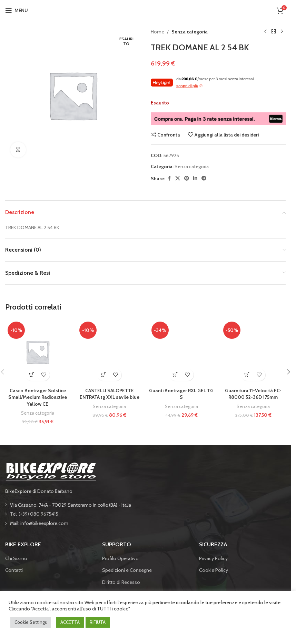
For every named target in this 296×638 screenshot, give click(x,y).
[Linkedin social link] (195, 178)
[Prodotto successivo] (281, 32)
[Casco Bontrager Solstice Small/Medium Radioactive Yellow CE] (37, 351)
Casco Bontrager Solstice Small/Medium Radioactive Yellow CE (37, 397)
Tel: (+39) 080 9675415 (34, 514)
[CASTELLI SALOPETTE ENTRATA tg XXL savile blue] (109, 351)
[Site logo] (145, 10)
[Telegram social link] (203, 178)
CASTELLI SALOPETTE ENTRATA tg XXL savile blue (109, 394)
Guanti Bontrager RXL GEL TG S (181, 394)
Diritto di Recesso (121, 582)
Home (157, 32)
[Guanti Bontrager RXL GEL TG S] (181, 351)
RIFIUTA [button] (98, 622)
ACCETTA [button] (70, 622)
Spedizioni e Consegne (127, 570)
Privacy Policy (213, 558)
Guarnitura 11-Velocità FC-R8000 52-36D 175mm (253, 394)
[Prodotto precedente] (265, 32)
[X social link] (177, 178)
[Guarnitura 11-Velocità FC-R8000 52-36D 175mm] (253, 351)
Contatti (14, 570)
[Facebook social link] (169, 178)
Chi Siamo (16, 558)
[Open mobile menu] (16, 10)
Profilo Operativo (120, 558)
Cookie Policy (213, 570)
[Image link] (50, 471)
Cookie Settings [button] (30, 622)
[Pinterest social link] (186, 178)
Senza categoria (189, 32)
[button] (32, 375)
